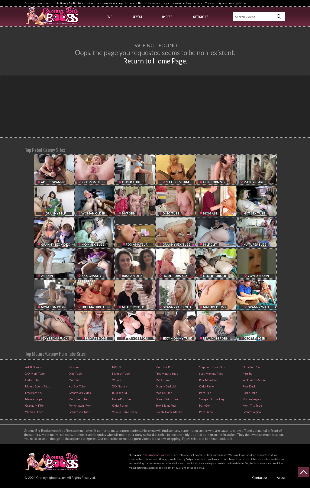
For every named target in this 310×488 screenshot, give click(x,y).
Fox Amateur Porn (79, 405)
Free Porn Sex (33, 392)
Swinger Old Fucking (211, 399)
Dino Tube (75, 373)
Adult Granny (33, 367)
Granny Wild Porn (166, 399)
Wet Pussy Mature (254, 380)
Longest (166, 16)
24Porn (117, 380)
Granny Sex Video (79, 392)
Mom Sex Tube (77, 399)
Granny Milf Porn (35, 405)
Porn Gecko (249, 392)
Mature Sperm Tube (37, 386)
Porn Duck (249, 386)
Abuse (281, 477)
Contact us (260, 477)
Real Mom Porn (208, 380)
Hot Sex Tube (76, 386)
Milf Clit (117, 367)
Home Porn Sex (121, 399)
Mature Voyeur (251, 399)
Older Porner (120, 405)
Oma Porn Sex (251, 367)
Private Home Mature (169, 412)
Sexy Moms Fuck (166, 405)
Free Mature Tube (166, 373)
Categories (200, 16)
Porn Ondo (205, 412)
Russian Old (119, 392)
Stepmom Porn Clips (211, 367)
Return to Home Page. (155, 61)
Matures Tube (121, 373)
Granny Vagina (251, 412)
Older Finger (206, 386)
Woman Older (34, 412)
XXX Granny (119, 386)
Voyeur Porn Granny (125, 412)
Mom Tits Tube (252, 405)
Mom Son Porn (164, 367)
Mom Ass (74, 380)
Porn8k (247, 373)
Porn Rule (204, 392)
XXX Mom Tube (35, 373)
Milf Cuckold (163, 380)
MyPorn (73, 367)
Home (108, 16)
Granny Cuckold (165, 386)
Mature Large (33, 399)
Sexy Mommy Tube (210, 373)
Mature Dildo (163, 392)
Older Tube (32, 380)
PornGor (204, 405)
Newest (137, 16)
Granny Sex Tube (79, 412)
